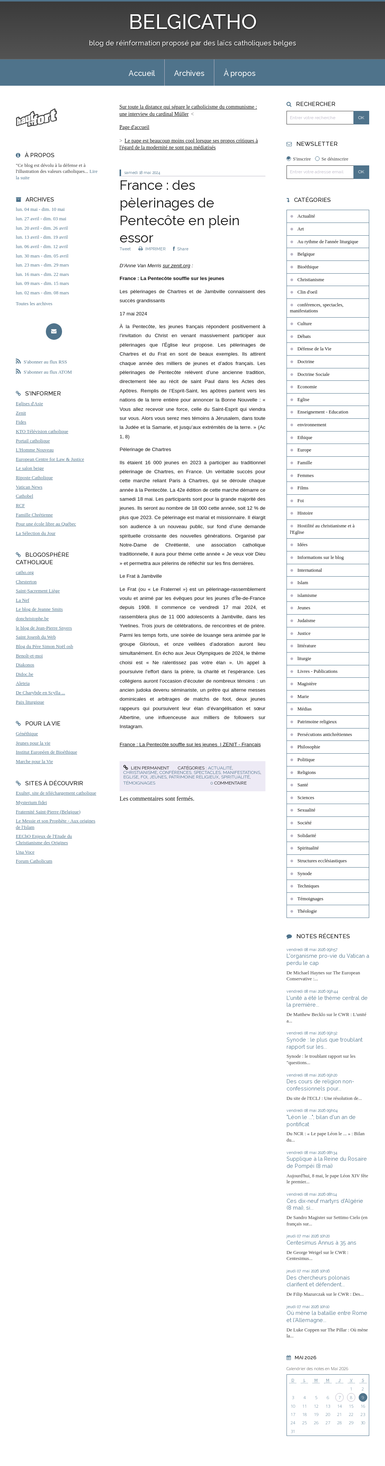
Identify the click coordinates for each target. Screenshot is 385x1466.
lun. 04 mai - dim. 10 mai (40, 209)
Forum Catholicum (34, 861)
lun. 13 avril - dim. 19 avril (42, 237)
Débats (304, 336)
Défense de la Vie (314, 348)
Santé (302, 785)
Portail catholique (33, 441)
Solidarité (306, 835)
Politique (306, 759)
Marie (303, 696)
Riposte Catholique (34, 477)
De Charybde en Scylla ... (40, 692)
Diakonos (25, 665)
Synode (304, 873)
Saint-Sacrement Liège (38, 591)
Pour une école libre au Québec (46, 524)
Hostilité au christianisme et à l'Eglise (322, 529)
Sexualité (306, 810)
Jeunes (158, 777)
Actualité (220, 768)
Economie (307, 386)
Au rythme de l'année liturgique (327, 241)
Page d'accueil (134, 127)
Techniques (308, 886)
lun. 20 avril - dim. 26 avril (42, 228)
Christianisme (140, 772)
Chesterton (26, 582)
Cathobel (24, 496)
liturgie (304, 658)
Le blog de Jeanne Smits (39, 609)
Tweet (125, 249)
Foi (144, 777)
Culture (304, 323)
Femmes (305, 475)
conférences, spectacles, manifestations (209, 772)
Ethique (304, 437)
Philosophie (308, 747)
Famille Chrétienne (34, 515)
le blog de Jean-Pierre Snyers (44, 628)
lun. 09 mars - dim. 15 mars (42, 283)
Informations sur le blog (320, 557)
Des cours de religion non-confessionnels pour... (320, 1085)
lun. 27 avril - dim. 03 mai (41, 218)
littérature (306, 645)
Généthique (27, 733)
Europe (304, 450)
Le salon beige (30, 468)
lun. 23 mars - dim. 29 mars (42, 265)
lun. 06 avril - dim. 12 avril (42, 246)
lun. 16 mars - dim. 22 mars (42, 274)
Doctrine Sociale (313, 374)
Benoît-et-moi (29, 656)
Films (302, 488)
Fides (21, 422)
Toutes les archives (34, 303)
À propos (240, 73)
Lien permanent (146, 768)
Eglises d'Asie (29, 403)
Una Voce (25, 852)
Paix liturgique (30, 702)
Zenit (21, 413)
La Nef (22, 600)
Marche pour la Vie (34, 761)
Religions (306, 772)
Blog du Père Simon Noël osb (44, 646)
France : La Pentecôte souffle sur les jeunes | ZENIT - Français (190, 744)
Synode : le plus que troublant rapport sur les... (324, 1043)
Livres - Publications (317, 671)
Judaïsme (306, 620)
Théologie (307, 911)
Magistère (307, 683)
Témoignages (139, 783)
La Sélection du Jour (36, 533)
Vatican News (29, 487)
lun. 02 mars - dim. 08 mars (42, 292)
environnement (311, 424)
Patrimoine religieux (194, 777)
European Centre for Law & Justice (50, 459)
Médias (304, 709)
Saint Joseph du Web (36, 637)
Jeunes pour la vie (33, 743)
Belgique (306, 254)
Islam (302, 582)
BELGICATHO (193, 21)
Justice (304, 633)
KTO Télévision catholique (42, 431)
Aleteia (23, 683)
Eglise (130, 777)
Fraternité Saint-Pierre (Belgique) (48, 812)
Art (300, 229)
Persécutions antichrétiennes (324, 734)
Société (304, 822)
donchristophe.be (32, 618)
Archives (189, 73)
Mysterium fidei (31, 802)
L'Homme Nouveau (35, 450)
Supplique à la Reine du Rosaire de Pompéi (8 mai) (326, 1162)
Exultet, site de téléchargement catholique (56, 793)
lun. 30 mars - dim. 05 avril (42, 256)
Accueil (142, 73)
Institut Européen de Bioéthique (46, 752)
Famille (304, 462)
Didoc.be (24, 674)
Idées (302, 544)
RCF (20, 505)
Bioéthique (307, 267)
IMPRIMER (151, 249)
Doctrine (305, 361)
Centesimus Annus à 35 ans (321, 1242)
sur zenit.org (176, 265)
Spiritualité (235, 777)
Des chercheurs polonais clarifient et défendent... (318, 1281)
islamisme (307, 595)
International (309, 570)
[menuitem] (141, 72)
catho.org (25, 572)
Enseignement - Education (322, 412)
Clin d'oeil (307, 292)
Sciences (305, 797)
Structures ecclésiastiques (322, 860)
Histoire (305, 513)
